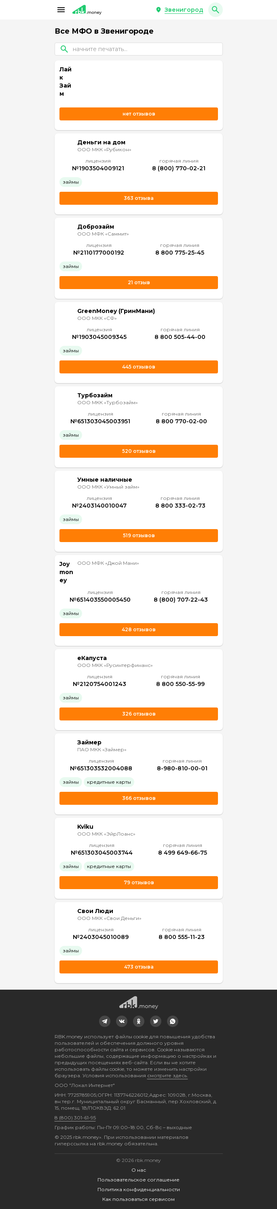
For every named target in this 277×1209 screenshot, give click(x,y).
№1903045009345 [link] (99, 337)
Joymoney (66, 572)
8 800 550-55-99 (180, 684)
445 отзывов (138, 367)
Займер (89, 742)
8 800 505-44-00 (179, 337)
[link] (104, 1021)
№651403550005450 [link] (99, 599)
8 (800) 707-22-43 (181, 599)
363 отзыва (139, 198)
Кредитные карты (109, 782)
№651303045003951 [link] (100, 421)
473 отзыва (138, 967)
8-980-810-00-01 (181, 768)
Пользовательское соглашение (138, 1180)
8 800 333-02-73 (180, 505)
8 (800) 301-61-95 (75, 1118)
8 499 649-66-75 (182, 852)
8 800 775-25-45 (179, 252)
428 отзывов (139, 629)
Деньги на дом (101, 142)
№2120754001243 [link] (99, 684)
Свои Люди (95, 911)
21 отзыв (138, 282)
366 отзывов (138, 798)
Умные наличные (104, 479)
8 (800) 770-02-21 (178, 168)
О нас (138, 1170)
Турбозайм (94, 395)
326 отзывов (138, 714)
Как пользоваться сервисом (138, 1199)
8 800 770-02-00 (181, 421)
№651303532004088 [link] (101, 768)
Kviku (85, 826)
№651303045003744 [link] (101, 852)
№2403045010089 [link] (101, 937)
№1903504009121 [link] (98, 168)
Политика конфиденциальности (138, 1189)
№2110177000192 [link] (98, 252)
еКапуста (92, 658)
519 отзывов (138, 535)
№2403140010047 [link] (99, 505)
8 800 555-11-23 (182, 937)
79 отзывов (138, 882)
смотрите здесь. (167, 1075)
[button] (61, 9)
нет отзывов (138, 114)
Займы (71, 182)
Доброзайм (95, 226)
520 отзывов (138, 451)
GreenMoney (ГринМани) (116, 311)
